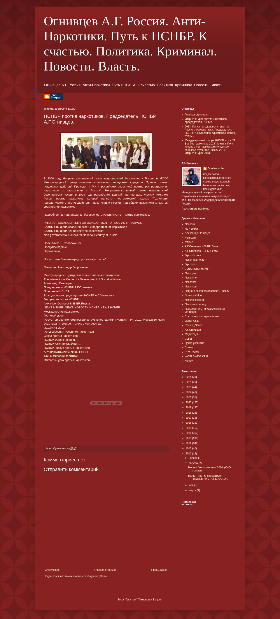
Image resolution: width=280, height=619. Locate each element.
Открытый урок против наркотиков (67, 360)
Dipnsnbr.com (193, 255)
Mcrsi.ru (189, 242)
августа (194, 463)
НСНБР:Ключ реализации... (62, 344)
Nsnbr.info (191, 277)
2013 (189, 438)
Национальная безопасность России (207, 290)
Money (189, 360)
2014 (189, 433)
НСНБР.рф (191, 228)
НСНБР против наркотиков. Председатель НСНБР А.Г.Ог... (208, 477)
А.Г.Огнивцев (193, 329)
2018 (189, 412)
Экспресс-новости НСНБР (61, 299)
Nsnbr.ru (190, 224)
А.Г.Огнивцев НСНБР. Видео (202, 246)
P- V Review (192, 352)
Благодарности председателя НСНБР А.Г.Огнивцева (79, 295)
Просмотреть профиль (195, 208)
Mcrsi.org (190, 237)
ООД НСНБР (193, 320)
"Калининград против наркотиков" (83, 259)
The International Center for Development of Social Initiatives (83, 279)
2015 (189, 428)
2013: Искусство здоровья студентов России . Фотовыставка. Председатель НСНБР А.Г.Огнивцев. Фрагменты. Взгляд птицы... (210, 131)
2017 (189, 417)
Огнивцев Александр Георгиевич (66, 267)
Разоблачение (72, 243)
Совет (188, 338)
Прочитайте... (53, 243)
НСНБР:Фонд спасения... (60, 339)
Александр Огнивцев (197, 233)
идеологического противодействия (67, 202)
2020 (189, 402)
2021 (189, 397)
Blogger (157, 599)
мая (191, 485)
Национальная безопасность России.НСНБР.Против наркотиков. (106, 214)
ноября (193, 457)
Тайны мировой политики (61, 356)
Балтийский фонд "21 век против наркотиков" (74, 230)
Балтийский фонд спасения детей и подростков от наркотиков (85, 227)
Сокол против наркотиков (61, 335)
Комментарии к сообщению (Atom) (86, 576)
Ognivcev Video (194, 295)
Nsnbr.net (190, 282)
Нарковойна (52, 251)
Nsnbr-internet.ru (195, 259)
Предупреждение (55, 247)
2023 (189, 387)
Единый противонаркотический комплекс (140, 194)
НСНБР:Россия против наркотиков (67, 347)
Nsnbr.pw (190, 273)
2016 (189, 422)
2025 (189, 376)
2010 (189, 453)
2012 (189, 443)
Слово (188, 347)
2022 (189, 392)
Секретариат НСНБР (197, 268)
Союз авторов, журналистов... (203, 316)
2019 (189, 407)
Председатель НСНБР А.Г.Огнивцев (68, 287)
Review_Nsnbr (193, 325)
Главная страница (105, 569)
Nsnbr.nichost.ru (194, 299)
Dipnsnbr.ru (191, 264)
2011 (189, 448)
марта (193, 490)
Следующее (52, 569)
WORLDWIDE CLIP (196, 356)
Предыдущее (159, 569)
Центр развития (194, 343)
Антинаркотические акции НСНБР (66, 352)
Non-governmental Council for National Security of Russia (80, 235)
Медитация (191, 334)
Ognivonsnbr (216, 168)
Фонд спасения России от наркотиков (69, 331)
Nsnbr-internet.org (195, 304)
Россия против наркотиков (64, 198)
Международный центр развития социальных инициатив (81, 275)
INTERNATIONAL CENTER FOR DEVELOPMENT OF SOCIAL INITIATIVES (93, 222)
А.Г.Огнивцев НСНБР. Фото (201, 251)
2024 (189, 381)
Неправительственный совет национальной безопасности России (109, 178)
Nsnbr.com (191, 286)
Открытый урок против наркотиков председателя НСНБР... (206, 120)
